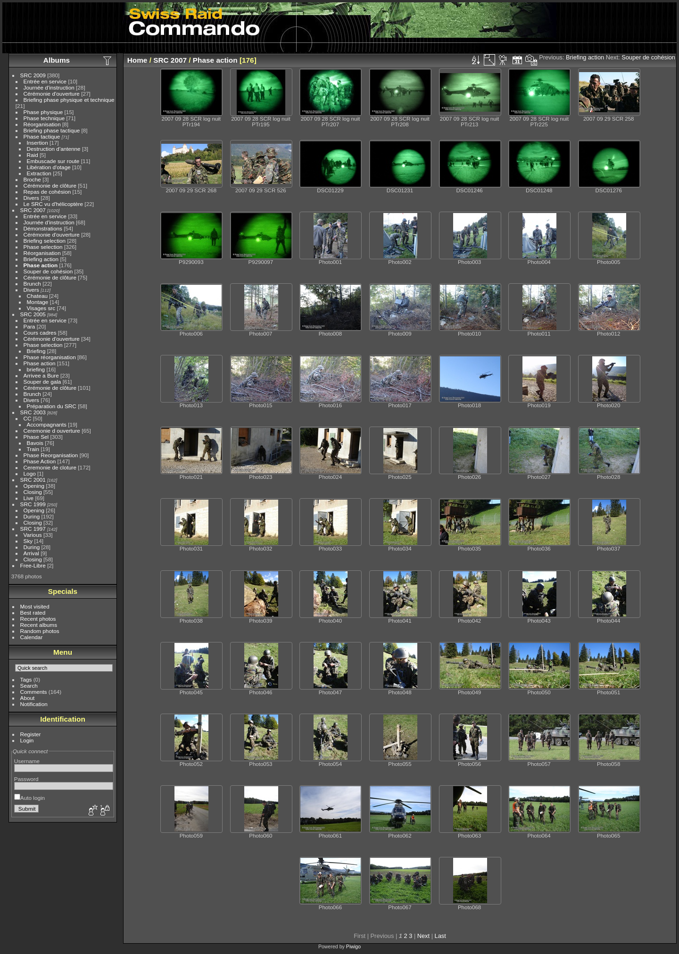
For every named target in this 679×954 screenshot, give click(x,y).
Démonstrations (43, 228)
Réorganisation (42, 124)
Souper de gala (42, 381)
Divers (31, 198)
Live (29, 498)
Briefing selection (45, 241)
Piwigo (353, 946)
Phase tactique (42, 136)
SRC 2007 (33, 210)
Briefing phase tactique (52, 130)
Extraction (39, 173)
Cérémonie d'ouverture (52, 93)
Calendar (31, 637)
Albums (56, 60)
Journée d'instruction (49, 87)
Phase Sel (36, 437)
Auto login (29, 798)
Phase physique (43, 112)
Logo (30, 473)
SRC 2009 (33, 75)
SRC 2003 (33, 412)
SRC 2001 (33, 480)
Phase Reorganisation (51, 455)
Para (29, 326)
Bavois (35, 443)
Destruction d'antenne (54, 149)
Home (137, 60)
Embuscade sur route (53, 161)
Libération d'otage (49, 167)
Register (30, 734)
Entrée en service (45, 81)
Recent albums (38, 625)
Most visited (35, 606)
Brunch (32, 283)
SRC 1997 (33, 529)
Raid (32, 155)
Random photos (39, 631)
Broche (32, 179)
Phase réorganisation (50, 357)
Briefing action (41, 259)
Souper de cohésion (48, 271)
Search (29, 686)
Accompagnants (46, 424)
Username (27, 761)
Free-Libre (33, 565)
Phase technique (44, 118)
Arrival (31, 553)
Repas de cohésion (47, 192)
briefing (36, 369)
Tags (26, 679)
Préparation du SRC (51, 406)
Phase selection (43, 247)
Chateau (37, 296)
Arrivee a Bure (41, 375)
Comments (33, 692)
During (32, 516)
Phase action (41, 265)
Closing (33, 492)
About (27, 698)
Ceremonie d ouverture (52, 431)
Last (440, 935)
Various (33, 535)
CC (28, 418)
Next (423, 935)
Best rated (33, 612)
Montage (38, 302)
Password (26, 779)
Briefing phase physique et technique (69, 100)
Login (27, 740)
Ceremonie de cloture (50, 467)
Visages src (41, 308)
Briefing (36, 351)
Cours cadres (40, 332)
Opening (34, 486)
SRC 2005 (33, 314)
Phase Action (40, 461)
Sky (28, 541)
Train (33, 449)
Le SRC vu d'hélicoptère (53, 204)
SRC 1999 (33, 504)
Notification (34, 704)
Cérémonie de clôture (50, 185)
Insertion (37, 143)
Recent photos (38, 619)
